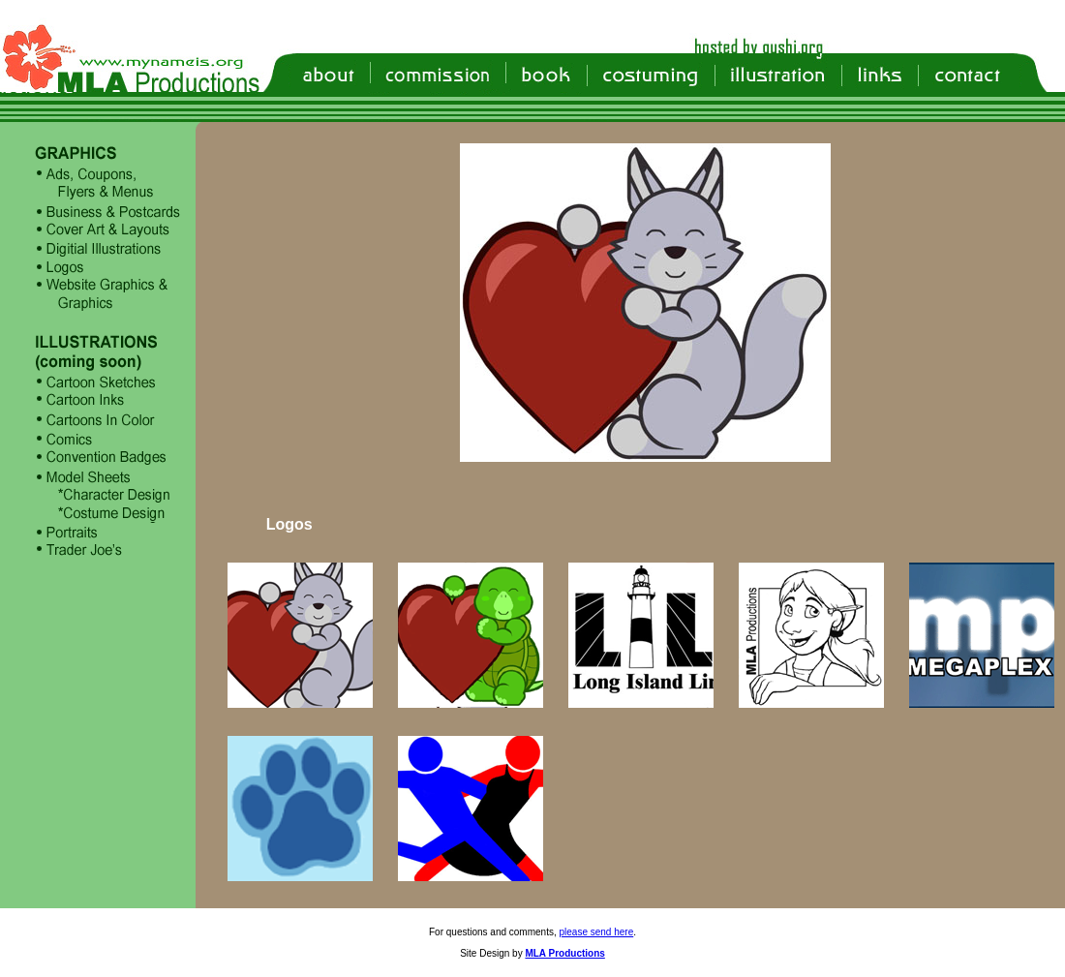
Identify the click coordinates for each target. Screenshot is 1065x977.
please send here (597, 932)
